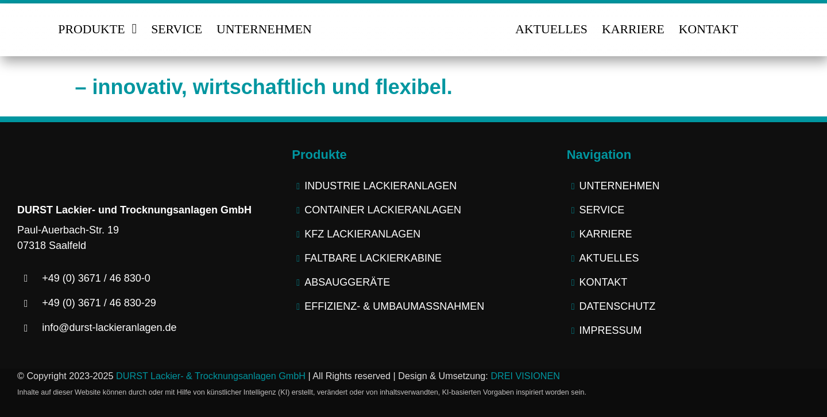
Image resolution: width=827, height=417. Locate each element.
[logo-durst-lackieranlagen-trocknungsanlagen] (413, 17)
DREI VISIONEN (525, 376)
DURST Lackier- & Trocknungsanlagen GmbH (211, 376)
